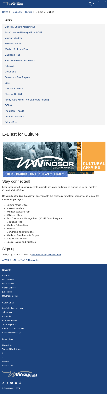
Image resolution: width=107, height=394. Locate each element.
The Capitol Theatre (14, 111)
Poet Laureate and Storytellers (20, 60)
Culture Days (11, 122)
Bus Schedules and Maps (13, 308)
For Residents (8, 280)
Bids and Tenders (9, 320)
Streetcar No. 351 (13, 94)
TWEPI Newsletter (29, 260)
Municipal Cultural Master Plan (20, 27)
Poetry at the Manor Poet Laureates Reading (27, 100)
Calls (7, 83)
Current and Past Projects (17, 77)
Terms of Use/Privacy (11, 349)
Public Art (9, 66)
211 (3, 353)
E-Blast (8, 105)
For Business (8, 284)
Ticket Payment (9, 324)
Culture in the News (14, 116)
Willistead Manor (13, 43)
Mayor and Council (10, 296)
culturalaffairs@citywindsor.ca (46, 254)
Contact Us (7, 345)
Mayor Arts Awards (14, 88)
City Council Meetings (11, 332)
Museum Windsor (13, 38)
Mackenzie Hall (12, 55)
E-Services (7, 292)
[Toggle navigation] (102, 4)
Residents (17, 12)
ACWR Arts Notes (11, 260)
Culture (28, 12)
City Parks (6, 316)
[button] (91, 4)
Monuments (10, 72)
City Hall (5, 275)
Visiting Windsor (9, 288)
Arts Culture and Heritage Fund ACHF (23, 32)
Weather (6, 361)
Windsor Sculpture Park (16, 49)
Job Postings (7, 312)
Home (5, 12)
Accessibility (7, 365)
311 (3, 357)
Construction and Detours (13, 328)
